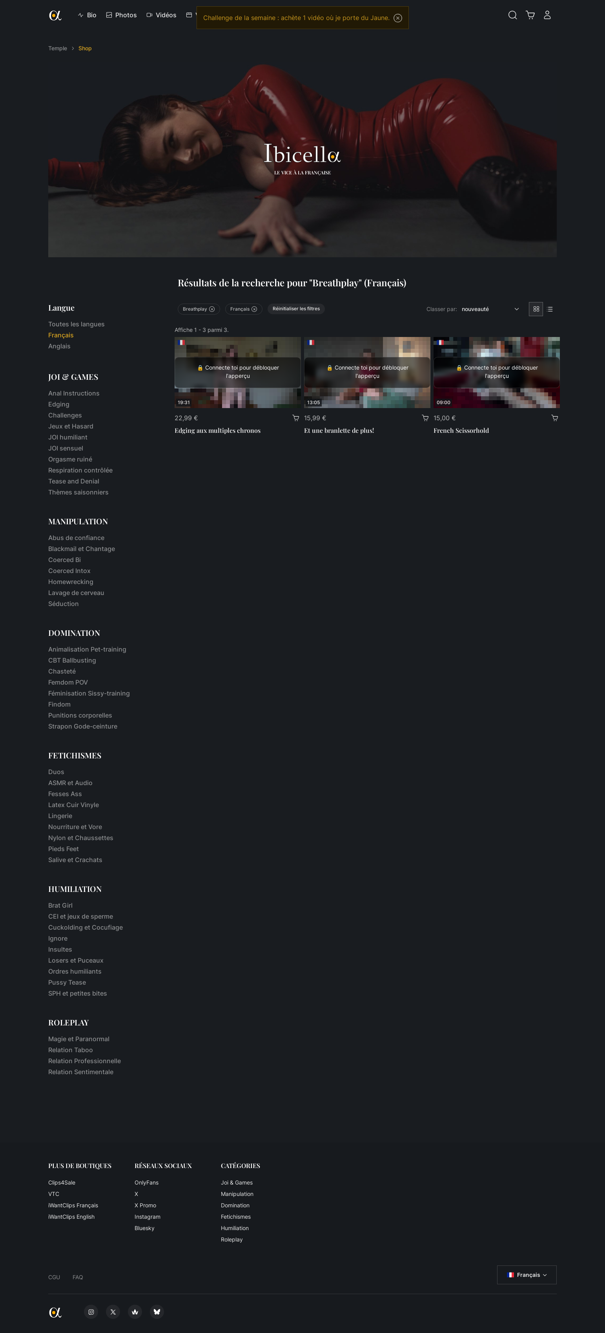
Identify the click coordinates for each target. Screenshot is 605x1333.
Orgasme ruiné (70, 459)
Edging (58, 404)
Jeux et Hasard (70, 426)
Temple (57, 48)
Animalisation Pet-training (87, 649)
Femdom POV (68, 682)
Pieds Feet (63, 849)
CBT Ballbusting (72, 660)
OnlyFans (147, 1182)
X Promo (145, 1205)
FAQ (78, 1277)
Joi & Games (237, 1182)
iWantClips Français (73, 1205)
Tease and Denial (73, 481)
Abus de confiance (76, 538)
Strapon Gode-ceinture (82, 726)
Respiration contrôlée (80, 470)
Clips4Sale (61, 1182)
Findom (59, 704)
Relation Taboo (70, 1050)
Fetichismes (236, 1216)
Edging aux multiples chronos (218, 430)
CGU (54, 1277)
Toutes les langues (76, 324)
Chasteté (62, 671)
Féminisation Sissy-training (89, 693)
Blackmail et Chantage (81, 549)
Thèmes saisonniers (78, 492)
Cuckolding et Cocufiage (85, 927)
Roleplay (232, 1239)
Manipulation (237, 1193)
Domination (235, 1205)
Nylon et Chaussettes (80, 838)
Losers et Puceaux (76, 960)
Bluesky (145, 1228)
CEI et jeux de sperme (80, 916)
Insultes (60, 949)
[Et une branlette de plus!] (367, 372)
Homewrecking (70, 582)
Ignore (57, 938)
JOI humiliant (67, 437)
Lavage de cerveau (76, 593)
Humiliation (235, 1228)
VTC (53, 1193)
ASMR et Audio (70, 783)
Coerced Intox (69, 571)
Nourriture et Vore (75, 827)
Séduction (63, 604)
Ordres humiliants (75, 971)
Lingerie (60, 816)
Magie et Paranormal (78, 1039)
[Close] (397, 18)
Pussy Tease (67, 982)
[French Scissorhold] (497, 372)
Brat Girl (60, 905)
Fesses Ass (65, 794)
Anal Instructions (74, 393)
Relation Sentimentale (80, 1072)
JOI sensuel (65, 448)
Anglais (59, 346)
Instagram (147, 1216)
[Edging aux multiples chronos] (238, 372)
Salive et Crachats (75, 860)
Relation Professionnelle (84, 1061)
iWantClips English (71, 1216)
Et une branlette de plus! (339, 430)
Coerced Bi (64, 560)
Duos (56, 772)
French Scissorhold (461, 430)
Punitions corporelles (80, 715)
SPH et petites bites (77, 993)
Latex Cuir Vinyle (73, 805)
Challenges (65, 415)
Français (523, 1274)
